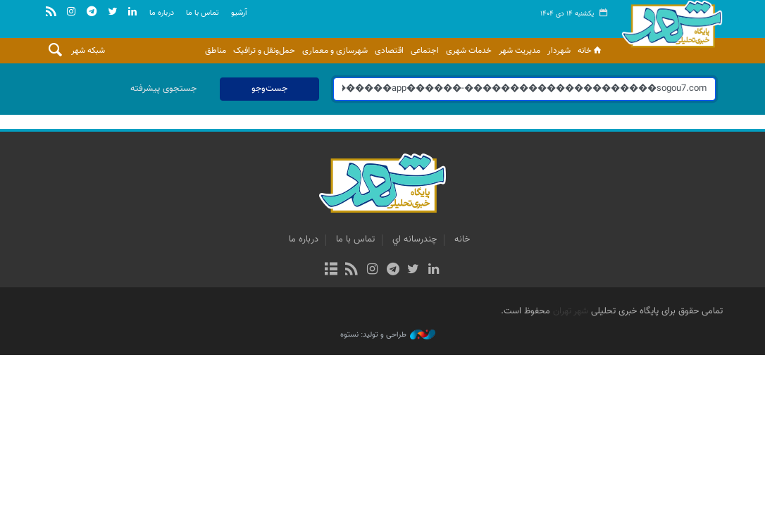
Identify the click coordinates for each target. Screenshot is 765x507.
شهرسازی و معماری (335, 50)
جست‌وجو (269, 89)
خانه (591, 50)
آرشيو (239, 13)
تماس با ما (202, 13)
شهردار (559, 50)
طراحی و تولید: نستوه (387, 335)
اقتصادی (389, 50)
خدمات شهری (469, 50)
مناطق (215, 50)
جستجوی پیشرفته (163, 89)
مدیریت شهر (519, 50)
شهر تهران (570, 311)
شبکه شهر (88, 50)
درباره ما (161, 13)
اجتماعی (425, 50)
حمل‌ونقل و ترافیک (264, 50)
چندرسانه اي (414, 239)
